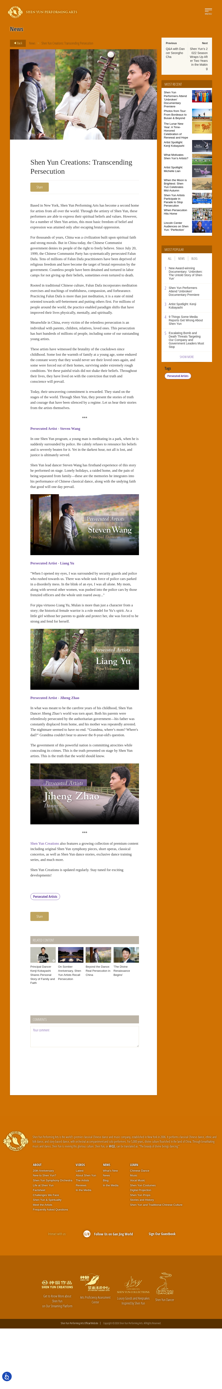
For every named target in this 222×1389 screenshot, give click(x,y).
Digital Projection (140, 1250)
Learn (134, 1225)
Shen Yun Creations (45, 901)
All (169, 258)
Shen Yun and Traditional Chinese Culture (156, 1265)
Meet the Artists (42, 1265)
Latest (79, 1231)
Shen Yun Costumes (143, 1245)
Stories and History (142, 1260)
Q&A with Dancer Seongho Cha (175, 52)
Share (39, 187)
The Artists (82, 1241)
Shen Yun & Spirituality (47, 1260)
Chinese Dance (139, 1231)
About (37, 1225)
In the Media (83, 1250)
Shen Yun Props (140, 1255)
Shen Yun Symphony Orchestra (52, 1241)
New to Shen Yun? (44, 1236)
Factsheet (39, 1250)
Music (133, 1236)
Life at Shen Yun (43, 1245)
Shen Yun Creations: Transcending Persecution (67, 43)
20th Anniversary (43, 1231)
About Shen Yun (86, 1236)
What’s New (110, 1231)
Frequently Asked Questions (50, 1270)
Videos (80, 1225)
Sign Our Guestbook (162, 1294)
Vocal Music (137, 1241)
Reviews (81, 1245)
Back (16, 43)
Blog (194, 258)
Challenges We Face (46, 1255)
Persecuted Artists (45, 957)
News (32, 43)
